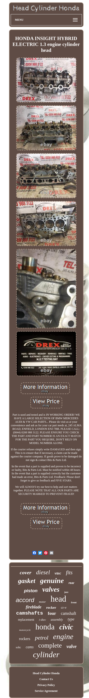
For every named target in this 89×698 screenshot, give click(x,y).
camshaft (68, 613)
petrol (41, 638)
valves (50, 589)
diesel (43, 572)
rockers (24, 639)
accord (25, 600)
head (58, 599)
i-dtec (42, 619)
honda (45, 627)
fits (69, 572)
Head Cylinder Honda (46, 673)
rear (72, 583)
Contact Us (46, 679)
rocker (51, 607)
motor (42, 602)
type (71, 619)
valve (71, 646)
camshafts (29, 613)
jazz (66, 592)
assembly (57, 619)
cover (25, 572)
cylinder (46, 654)
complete (50, 645)
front (74, 602)
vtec (58, 573)
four (52, 613)
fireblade (33, 607)
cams (29, 647)
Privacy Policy (46, 685)
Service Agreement (46, 691)
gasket (26, 580)
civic (66, 627)
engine (63, 636)
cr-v (64, 607)
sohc (18, 647)
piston (30, 590)
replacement (26, 619)
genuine (52, 580)
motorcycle (25, 629)
